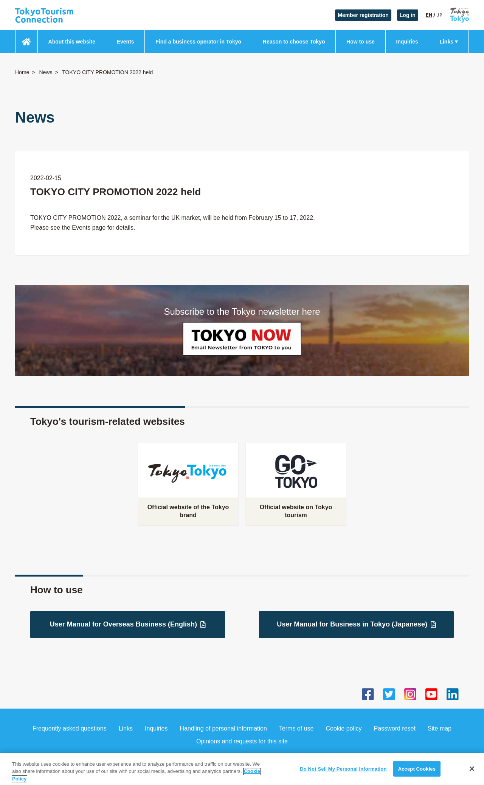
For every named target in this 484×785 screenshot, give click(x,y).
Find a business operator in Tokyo (198, 42)
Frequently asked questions (70, 728)
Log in (408, 15)
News (45, 72)
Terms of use (296, 728)
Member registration (363, 15)
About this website (71, 42)
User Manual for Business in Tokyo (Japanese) (356, 624)
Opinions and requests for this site (242, 741)
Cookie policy (343, 728)
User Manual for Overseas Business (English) (128, 624)
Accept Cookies (417, 774)
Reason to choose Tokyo (294, 42)
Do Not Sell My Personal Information (343, 774)
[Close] (472, 774)
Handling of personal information (223, 728)
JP (439, 14)
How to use (360, 42)
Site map (439, 728)
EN (429, 14)
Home (22, 72)
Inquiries (407, 42)
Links (446, 42)
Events (125, 42)
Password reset (395, 728)
